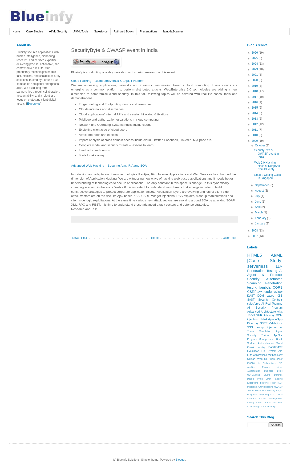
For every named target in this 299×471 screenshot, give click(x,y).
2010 (255, 135)
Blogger (180, 459)
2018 (255, 91)
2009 (255, 140)
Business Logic (273, 370)
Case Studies (34, 31)
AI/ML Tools (80, 31)
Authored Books (124, 31)
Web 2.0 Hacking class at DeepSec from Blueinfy (267, 166)
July (258, 196)
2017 (255, 96)
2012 (255, 124)
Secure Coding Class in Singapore (267, 176)
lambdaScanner (173, 31)
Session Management (271, 398)
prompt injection (266, 327)
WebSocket (276, 358)
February (261, 218)
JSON (251, 315)
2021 (255, 74)
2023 (255, 69)
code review (273, 292)
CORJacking (253, 374)
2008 (255, 230)
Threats (267, 402)
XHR (259, 315)
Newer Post (79, 237)
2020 (255, 80)
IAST (280, 382)
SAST (251, 299)
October (260, 145)
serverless (257, 266)
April (258, 207)
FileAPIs (264, 382)
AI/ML (277, 255)
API (281, 363)
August (260, 190)
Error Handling (274, 378)
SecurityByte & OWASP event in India (266, 154)
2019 (255, 85)
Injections (252, 386)
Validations (276, 323)
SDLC (273, 394)
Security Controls (270, 299)
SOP (280, 394)
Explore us (33, 103)
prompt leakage (268, 406)
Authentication (266, 343)
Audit (280, 367)
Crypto (267, 374)
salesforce (253, 303)
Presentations (148, 31)
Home (16, 31)
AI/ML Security (58, 31)
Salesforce (101, 31)
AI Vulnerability (267, 363)
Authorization (253, 370)
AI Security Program (265, 307)
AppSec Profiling (258, 367)
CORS (278, 287)
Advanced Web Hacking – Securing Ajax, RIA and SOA (109, 165)
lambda (265, 287)
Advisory (269, 315)
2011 (255, 129)
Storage (251, 402)
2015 (255, 107)
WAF (274, 402)
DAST (251, 295)
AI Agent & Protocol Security (265, 275)
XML (280, 402)
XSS (250, 327)
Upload (251, 358)
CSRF (251, 292)
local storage (253, 406)
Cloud (279, 343)
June (258, 201)
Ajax (280, 311)
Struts (259, 402)
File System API (272, 350)
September (262, 185)
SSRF (263, 323)
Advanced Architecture (261, 311)
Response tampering (258, 394)
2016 (255, 102)
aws (260, 292)
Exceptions (252, 382)
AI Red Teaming (272, 303)
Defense (278, 374)
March (259, 212)
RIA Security (268, 390)
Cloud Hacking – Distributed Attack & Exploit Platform (108, 80)
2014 (255, 113)
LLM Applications (257, 354)
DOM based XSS (270, 295)
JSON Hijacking (266, 386)
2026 (255, 52)
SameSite (252, 398)
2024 (255, 63)
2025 (255, 58)
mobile (251, 362)
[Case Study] (265, 260)
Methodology (275, 354)
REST (258, 390)
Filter (273, 382)
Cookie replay (256, 347)
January (260, 223)
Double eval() (255, 378)
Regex (279, 390)
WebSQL (262, 358)
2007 (255, 236)
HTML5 (254, 255)
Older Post (229, 237)
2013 (255, 118)
